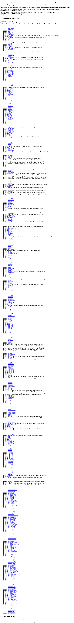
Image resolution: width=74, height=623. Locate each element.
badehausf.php (10, 92)
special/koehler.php (11, 605)
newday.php (10, 263)
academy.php (10, 38)
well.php (9, 466)
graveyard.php (10, 155)
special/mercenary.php (12, 539)
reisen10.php (10, 324)
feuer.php (9, 108)
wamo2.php (10, 450)
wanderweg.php (11, 458)
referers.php (10, 320)
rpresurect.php (10, 343)
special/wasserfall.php (12, 585)
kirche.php (10, 257)
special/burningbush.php (12, 517)
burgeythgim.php (11, 129)
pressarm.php (10, 307)
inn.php (9, 227)
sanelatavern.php (11, 357)
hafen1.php (10, 165)
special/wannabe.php (12, 582)
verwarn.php (10, 442)
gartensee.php (10, 143)
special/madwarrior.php (12, 524)
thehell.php (10, 415)
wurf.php (9, 473)
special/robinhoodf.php (12, 497)
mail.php (9, 275)
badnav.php (10, 96)
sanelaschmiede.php (11, 354)
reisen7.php (10, 332)
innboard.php (10, 233)
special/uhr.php (10, 555)
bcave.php (10, 120)
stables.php (10, 379)
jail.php (9, 241)
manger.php (10, 170)
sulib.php (9, 403)
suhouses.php (10, 402)
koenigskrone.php (11, 276)
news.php (9, 277)
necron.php (10, 247)
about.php (10, 36)
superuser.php (10, 406)
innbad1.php (10, 231)
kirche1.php (10, 259)
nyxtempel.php (10, 285)
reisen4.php (10, 329)
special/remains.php (11, 613)
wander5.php (10, 456)
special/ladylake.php (11, 610)
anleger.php (10, 45)
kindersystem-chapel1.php (13, 255)
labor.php (9, 202)
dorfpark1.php (10, 32)
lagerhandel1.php (11, 215)
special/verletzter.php (12, 564)
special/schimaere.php (12, 509)
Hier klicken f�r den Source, (5, 21)
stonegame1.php (11, 396)
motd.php (9, 230)
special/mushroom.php (12, 568)
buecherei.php (10, 72)
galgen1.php (10, 135)
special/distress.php (11, 535)
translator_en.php (11, 429)
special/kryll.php (11, 607)
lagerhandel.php (11, 213)
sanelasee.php (10, 355)
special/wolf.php (11, 606)
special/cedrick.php (11, 523)
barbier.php (10, 115)
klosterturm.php (11, 272)
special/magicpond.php (12, 528)
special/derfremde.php (12, 531)
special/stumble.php (11, 534)
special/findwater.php (12, 569)
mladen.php (10, 210)
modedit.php (10, 217)
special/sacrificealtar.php (12, 501)
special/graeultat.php (12, 592)
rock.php (9, 339)
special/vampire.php (11, 557)
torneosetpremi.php (11, 422)
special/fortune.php (11, 575)
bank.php (9, 105)
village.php (10, 444)
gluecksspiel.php (11, 148)
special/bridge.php (11, 513)
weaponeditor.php (11, 461)
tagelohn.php (10, 408)
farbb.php (9, 95)
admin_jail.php (10, 40)
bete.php (9, 33)
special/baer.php (11, 498)
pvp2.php (9, 310)
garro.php (9, 31)
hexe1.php (10, 199)
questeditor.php (11, 314)
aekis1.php (10, 43)
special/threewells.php (12, 547)
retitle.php (10, 335)
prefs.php (9, 306)
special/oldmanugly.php (12, 591)
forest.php (10, 119)
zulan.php (10, 485)
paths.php (9, 301)
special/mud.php (11, 559)
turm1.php (10, 437)
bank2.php (10, 109)
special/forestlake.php (12, 573)
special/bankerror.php (12, 500)
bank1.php (10, 107)
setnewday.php (10, 366)
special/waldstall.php (12, 562)
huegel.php (10, 222)
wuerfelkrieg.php (11, 470)
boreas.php (10, 64)
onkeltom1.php (10, 289)
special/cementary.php (12, 525)
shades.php (10, 367)
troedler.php (10, 432)
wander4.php (10, 455)
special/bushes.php (11, 519)
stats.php (9, 387)
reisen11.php (10, 325)
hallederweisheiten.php (12, 139)
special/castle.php (11, 521)
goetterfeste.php (11, 150)
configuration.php (11, 140)
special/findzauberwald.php (13, 571)
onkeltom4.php (10, 292)
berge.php (10, 30)
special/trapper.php (11, 553)
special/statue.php (11, 522)
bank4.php (10, 113)
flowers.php (10, 116)
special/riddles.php (11, 491)
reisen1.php (10, 323)
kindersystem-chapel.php (12, 253)
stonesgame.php (11, 397)
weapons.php (10, 462)
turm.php (9, 436)
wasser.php (10, 460)
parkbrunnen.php (11, 299)
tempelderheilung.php (12, 410)
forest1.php (10, 121)
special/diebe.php (11, 533)
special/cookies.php (11, 527)
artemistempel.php (11, 73)
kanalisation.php (11, 244)
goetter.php (10, 149)
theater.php (10, 414)
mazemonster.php (11, 200)
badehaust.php (10, 94)
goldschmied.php (11, 152)
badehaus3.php (10, 90)
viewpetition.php (11, 443)
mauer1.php (10, 195)
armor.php (10, 68)
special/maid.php (11, 537)
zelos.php (9, 476)
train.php (9, 425)
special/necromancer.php (12, 570)
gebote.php (10, 145)
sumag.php (10, 404)
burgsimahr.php (11, 131)
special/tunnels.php (11, 545)
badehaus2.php (10, 88)
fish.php (9, 114)
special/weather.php (11, 597)
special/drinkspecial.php (12, 542)
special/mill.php (11, 541)
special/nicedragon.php (12, 572)
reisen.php (10, 322)
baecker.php (10, 100)
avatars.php (10, 79)
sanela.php (10, 353)
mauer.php (10, 186)
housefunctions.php (11, 216)
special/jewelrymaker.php (12, 505)
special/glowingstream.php (13, 581)
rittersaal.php (10, 336)
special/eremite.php (11, 550)
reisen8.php (10, 333)
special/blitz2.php (11, 508)
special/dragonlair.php (12, 540)
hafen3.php (10, 167)
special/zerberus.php (11, 589)
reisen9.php (10, 334)
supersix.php (10, 405)
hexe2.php (10, 201)
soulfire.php (10, 375)
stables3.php (10, 382)
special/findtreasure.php (12, 567)
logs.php (9, 251)
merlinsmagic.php (11, 204)
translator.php (10, 427)
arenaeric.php (10, 61)
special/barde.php (11, 502)
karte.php (9, 246)
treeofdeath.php (11, 430)
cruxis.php (10, 89)
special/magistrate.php (12, 530)
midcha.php (10, 206)
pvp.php (9, 308)
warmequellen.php (11, 459)
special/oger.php (11, 576)
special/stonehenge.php (12, 532)
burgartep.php (10, 124)
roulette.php (10, 341)
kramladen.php (10, 281)
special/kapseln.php (11, 601)
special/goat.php (11, 583)
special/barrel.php (11, 504)
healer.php (10, 180)
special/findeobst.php (12, 561)
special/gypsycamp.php (12, 596)
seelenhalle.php (11, 365)
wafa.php (9, 445)
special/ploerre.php (11, 595)
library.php (10, 219)
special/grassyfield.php (12, 594)
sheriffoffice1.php (11, 370)
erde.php (9, 56)
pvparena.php (10, 312)
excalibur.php (10, 78)
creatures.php (10, 84)
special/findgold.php (11, 565)
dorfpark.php (10, 29)
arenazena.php (10, 65)
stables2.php (10, 381)
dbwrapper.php (11, 128)
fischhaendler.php (11, 112)
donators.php (10, 27)
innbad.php (10, 229)
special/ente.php (11, 548)
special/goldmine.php (12, 590)
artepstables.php (11, 77)
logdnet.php (10, 238)
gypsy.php (10, 157)
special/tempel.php (11, 526)
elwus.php (10, 50)
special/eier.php (11, 546)
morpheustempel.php (12, 228)
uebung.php (10, 438)
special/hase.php (11, 598)
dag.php (9, 91)
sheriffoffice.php (11, 369)
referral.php (10, 321)
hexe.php (9, 196)
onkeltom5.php (10, 293)
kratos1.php (10, 282)
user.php (9, 439)
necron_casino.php (11, 256)
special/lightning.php (12, 516)
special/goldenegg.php (12, 588)
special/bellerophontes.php (13, 506)
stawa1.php (10, 389)
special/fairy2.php (11, 554)
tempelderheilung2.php (12, 412)
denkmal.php (10, 130)
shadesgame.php (11, 368)
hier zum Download (14, 14)
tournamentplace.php (12, 424)
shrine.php (10, 373)
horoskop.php (10, 209)
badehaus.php (10, 83)
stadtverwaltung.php (11, 386)
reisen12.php (10, 326)
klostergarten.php (11, 268)
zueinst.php (10, 482)
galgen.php (10, 134)
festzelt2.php (10, 106)
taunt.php (9, 409)
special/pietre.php (11, 593)
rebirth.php (10, 319)
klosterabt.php (10, 266)
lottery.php (10, 265)
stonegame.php (10, 395)
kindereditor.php (11, 252)
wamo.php (10, 448)
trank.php (9, 426)
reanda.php (10, 318)
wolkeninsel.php (11, 469)
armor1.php (10, 69)
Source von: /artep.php (9, 616)
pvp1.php (9, 309)
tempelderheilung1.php (12, 411)
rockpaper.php (10, 340)
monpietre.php (10, 223)
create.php (10, 76)
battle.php (10, 117)
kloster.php (10, 261)
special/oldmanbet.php (12, 578)
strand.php (10, 398)
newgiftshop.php (11, 273)
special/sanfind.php (11, 507)
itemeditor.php (10, 239)
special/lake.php (11, 611)
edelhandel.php (10, 44)
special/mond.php (11, 543)
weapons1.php (10, 463)
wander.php (10, 451)
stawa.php (10, 388)
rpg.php (9, 342)
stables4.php (10, 383)
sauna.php (10, 358)
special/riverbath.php (12, 495)
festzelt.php (10, 101)
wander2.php (10, 453)
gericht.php (10, 147)
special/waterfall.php (12, 574)
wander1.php (10, 452)
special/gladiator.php (12, 579)
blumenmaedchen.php (12, 62)
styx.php (9, 401)
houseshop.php (10, 220)
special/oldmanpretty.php (12, 580)
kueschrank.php (11, 191)
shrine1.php (10, 374)
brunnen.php (10, 70)
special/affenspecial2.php (12, 490)
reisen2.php (10, 327)
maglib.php (10, 269)
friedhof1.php (10, 132)
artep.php (9, 75)
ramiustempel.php (11, 316)
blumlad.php (10, 60)
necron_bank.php (11, 249)
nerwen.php (10, 260)
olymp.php (10, 287)
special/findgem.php (11, 563)
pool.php (9, 304)
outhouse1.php (10, 296)
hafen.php (10, 164)
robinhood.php (10, 338)
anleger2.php (10, 49)
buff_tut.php (10, 123)
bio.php (9, 39)
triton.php (10, 431)
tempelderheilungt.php (12, 413)
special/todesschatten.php (12, 551)
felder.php (10, 97)
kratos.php (10, 254)
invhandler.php (10, 237)
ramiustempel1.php (11, 317)
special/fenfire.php (11, 558)
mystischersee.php (11, 240)
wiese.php (10, 468)
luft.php (9, 267)
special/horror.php (11, 489)
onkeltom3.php (10, 291)
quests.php (10, 315)
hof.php (9, 205)
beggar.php (10, 122)
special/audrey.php (11, 496)
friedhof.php (10, 125)
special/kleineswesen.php (12, 603)
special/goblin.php (11, 586)
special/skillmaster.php (12, 518)
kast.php (9, 248)
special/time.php (11, 549)
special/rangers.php (11, 602)
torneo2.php (10, 419)
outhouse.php (10, 295)
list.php (9, 234)
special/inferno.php (11, 499)
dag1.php (9, 93)
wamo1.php (10, 449)
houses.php (10, 218)
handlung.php (10, 171)
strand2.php (10, 400)
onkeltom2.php (10, 290)
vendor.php (10, 440)
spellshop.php (10, 377)
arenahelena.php (11, 63)
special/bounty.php (11, 510)
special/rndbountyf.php (12, 486)
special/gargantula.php (12, 577)
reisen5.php (10, 330)
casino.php (10, 133)
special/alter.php (11, 492)
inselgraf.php (10, 235)
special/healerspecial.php (12, 600)
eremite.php (10, 58)
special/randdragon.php (12, 599)
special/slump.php (11, 520)
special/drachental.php (12, 538)
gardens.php (10, 137)
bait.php (9, 102)
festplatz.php (10, 99)
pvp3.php (9, 311)
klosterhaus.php (11, 270)
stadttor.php (10, 384)
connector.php (10, 80)
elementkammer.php (11, 48)
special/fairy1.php (11, 552)
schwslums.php (11, 364)
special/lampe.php (11, 612)
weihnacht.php (10, 464)
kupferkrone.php (11, 193)
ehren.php (10, 46)
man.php (9, 280)
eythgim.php (10, 82)
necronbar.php (10, 258)
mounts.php (10, 232)
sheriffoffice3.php (11, 372)
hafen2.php (10, 166)
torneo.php (10, 418)
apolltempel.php (11, 55)
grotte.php (10, 156)
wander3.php (10, 454)
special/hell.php (11, 493)
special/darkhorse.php (12, 529)
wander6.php (10, 457)
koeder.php (10, 274)
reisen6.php (10, 331)
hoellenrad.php (10, 203)
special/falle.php (11, 556)
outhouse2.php (10, 297)
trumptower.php (11, 433)
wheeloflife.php (11, 467)
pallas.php (10, 298)
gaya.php (9, 144)
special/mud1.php (11, 566)
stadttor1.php (10, 385)
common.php (10, 138)
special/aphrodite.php (12, 494)
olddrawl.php (10, 286)
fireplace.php (10, 110)
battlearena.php (11, 118)
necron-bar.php (10, 245)
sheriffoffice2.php (11, 371)
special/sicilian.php (11, 511)
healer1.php (10, 183)
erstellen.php (10, 74)
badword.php (10, 98)
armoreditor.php (11, 71)
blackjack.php (10, 54)
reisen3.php (10, 328)
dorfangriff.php (11, 28)
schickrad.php (10, 360)
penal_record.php (11, 302)
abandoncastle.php (11, 34)
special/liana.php (11, 514)
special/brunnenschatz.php (13, 515)
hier (45, 428)
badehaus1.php (10, 86)
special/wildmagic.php (12, 604)
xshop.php (10, 474)
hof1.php (9, 207)
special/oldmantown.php (12, 587)
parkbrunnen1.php (11, 300)
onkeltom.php (10, 288)
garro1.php (10, 142)
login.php (9, 242)
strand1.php (10, 399)
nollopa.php (10, 283)
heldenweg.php (10, 185)
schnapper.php (10, 363)
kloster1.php (10, 264)
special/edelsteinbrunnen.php (13, 544)
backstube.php (10, 81)
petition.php (10, 303)
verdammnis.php (11, 441)
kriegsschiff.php (11, 172)
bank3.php (10, 111)
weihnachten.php (11, 465)
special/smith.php (11, 503)
